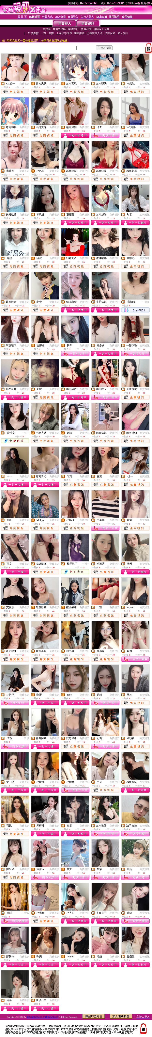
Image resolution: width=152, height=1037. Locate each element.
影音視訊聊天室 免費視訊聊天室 (42, 1017)
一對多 (146, 301)
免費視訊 (24, 83)
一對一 (25, 432)
